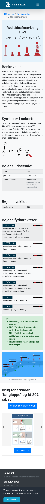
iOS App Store (11, 485)
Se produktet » (22, 450)
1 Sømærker (23, 14)
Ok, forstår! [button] (12, 500)
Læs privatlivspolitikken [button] (29, 493)
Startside (9, 14)
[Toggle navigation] (38, 4)
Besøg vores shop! (22, 405)
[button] (3, 427)
